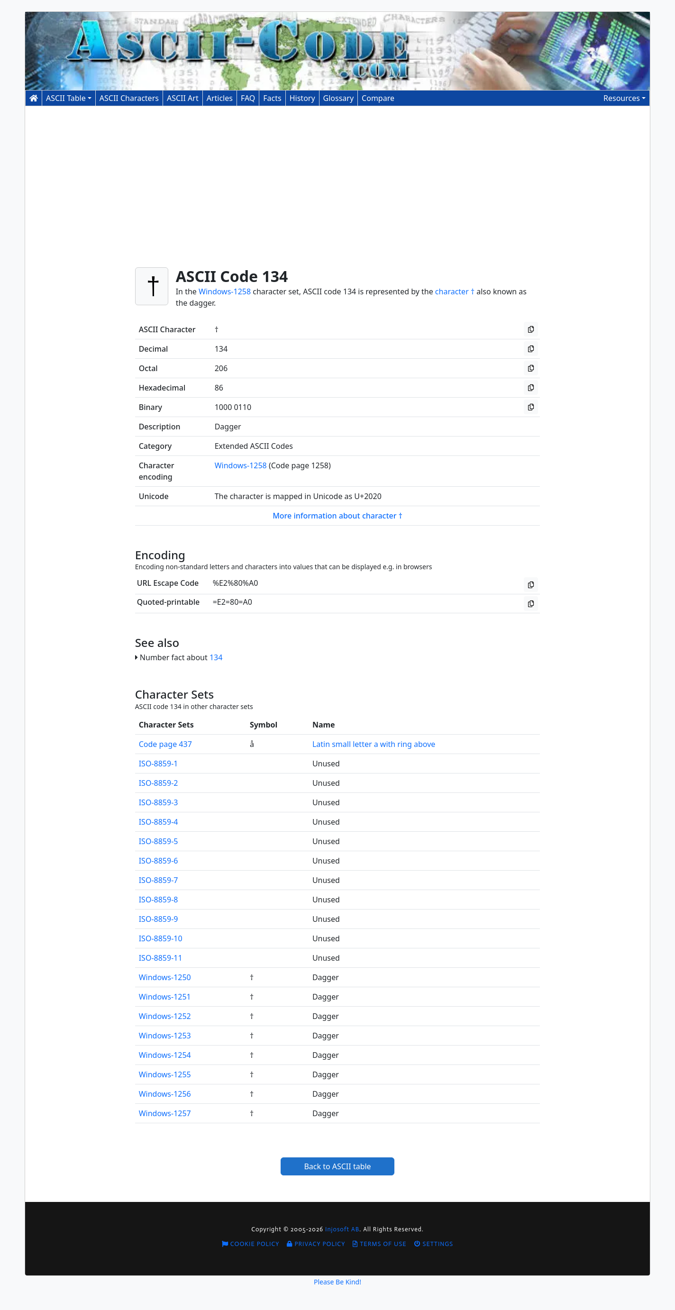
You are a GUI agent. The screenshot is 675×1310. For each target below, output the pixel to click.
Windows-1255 (165, 1074)
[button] (624, 98)
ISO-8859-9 (158, 919)
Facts (272, 98)
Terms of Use (379, 1243)
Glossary (338, 98)
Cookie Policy (251, 1243)
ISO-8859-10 (160, 938)
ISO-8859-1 (158, 763)
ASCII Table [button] (66, 98)
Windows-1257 (165, 1113)
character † (454, 291)
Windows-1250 (165, 977)
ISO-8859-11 (160, 958)
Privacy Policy (316, 1243)
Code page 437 (165, 744)
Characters (129, 98)
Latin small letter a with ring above (373, 744)
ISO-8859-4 (158, 822)
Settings (434, 1243)
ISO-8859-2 (158, 783)
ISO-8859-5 (158, 841)
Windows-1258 (225, 291)
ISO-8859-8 (158, 899)
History (302, 98)
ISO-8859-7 (158, 880)
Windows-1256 (165, 1094)
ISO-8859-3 (158, 802)
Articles (220, 98)
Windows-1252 (165, 1016)
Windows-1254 (165, 1055)
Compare (378, 98)
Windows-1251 (165, 997)
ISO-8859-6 (158, 860)
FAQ (248, 98)
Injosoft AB (342, 1229)
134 (216, 657)
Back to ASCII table (337, 1166)
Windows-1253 (165, 1035)
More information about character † (337, 515)
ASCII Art (183, 98)
